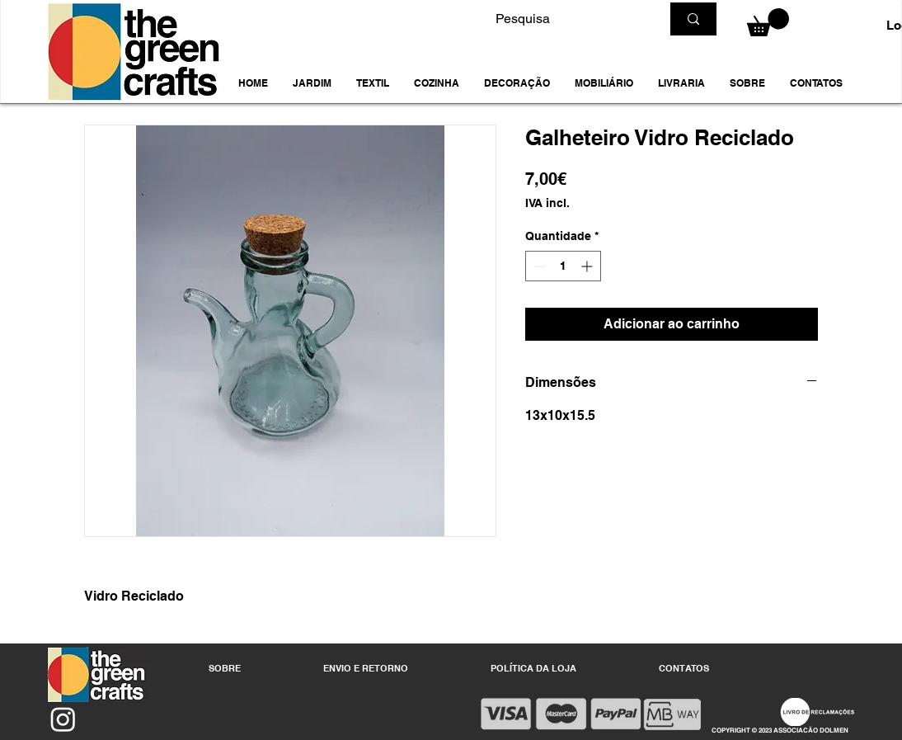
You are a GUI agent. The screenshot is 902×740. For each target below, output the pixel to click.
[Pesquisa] (566, 18)
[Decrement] (538, 266)
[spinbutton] (563, 266)
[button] (312, 83)
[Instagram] (63, 719)
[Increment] (588, 266)
